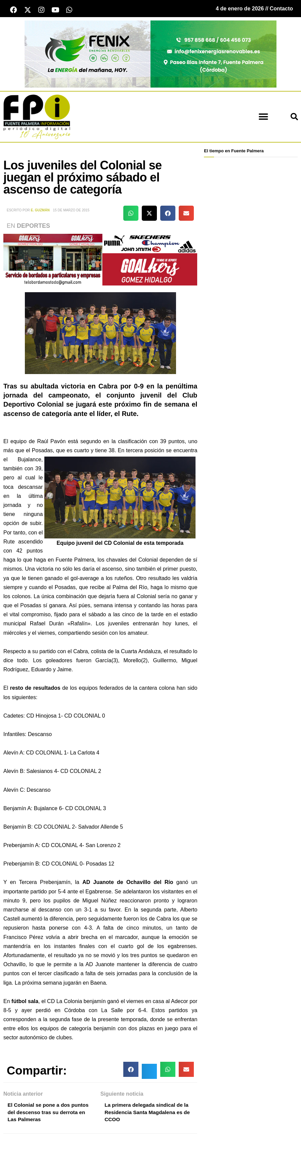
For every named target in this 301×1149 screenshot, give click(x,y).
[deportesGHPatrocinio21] (100, 260)
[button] (263, 117)
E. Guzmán (40, 211)
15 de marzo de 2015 (71, 211)
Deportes (33, 226)
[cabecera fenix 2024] (150, 54)
